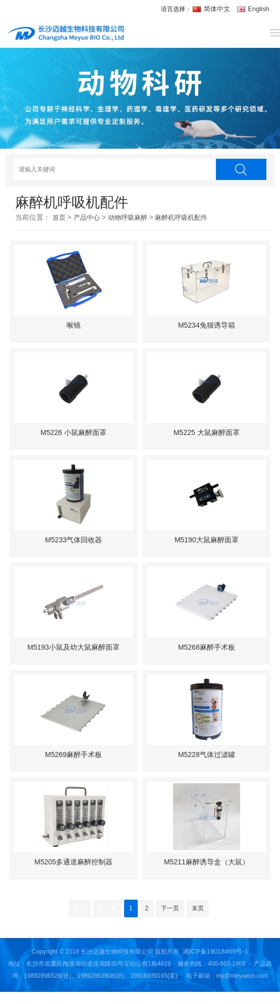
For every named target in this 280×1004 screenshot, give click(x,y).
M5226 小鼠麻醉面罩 (73, 432)
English (253, 9)
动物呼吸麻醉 (127, 217)
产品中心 (87, 217)
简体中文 (212, 9)
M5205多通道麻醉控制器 (73, 862)
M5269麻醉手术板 (73, 754)
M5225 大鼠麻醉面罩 (207, 432)
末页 (198, 908)
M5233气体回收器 (73, 540)
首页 (59, 217)
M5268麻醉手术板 (206, 647)
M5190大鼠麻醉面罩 (207, 540)
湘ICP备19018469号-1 (215, 951)
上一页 (107, 908)
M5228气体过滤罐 (206, 754)
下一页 (170, 908)
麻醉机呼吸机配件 (181, 217)
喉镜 (74, 325)
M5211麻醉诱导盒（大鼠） (206, 862)
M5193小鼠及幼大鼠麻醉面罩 (73, 647)
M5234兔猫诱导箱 (206, 325)
